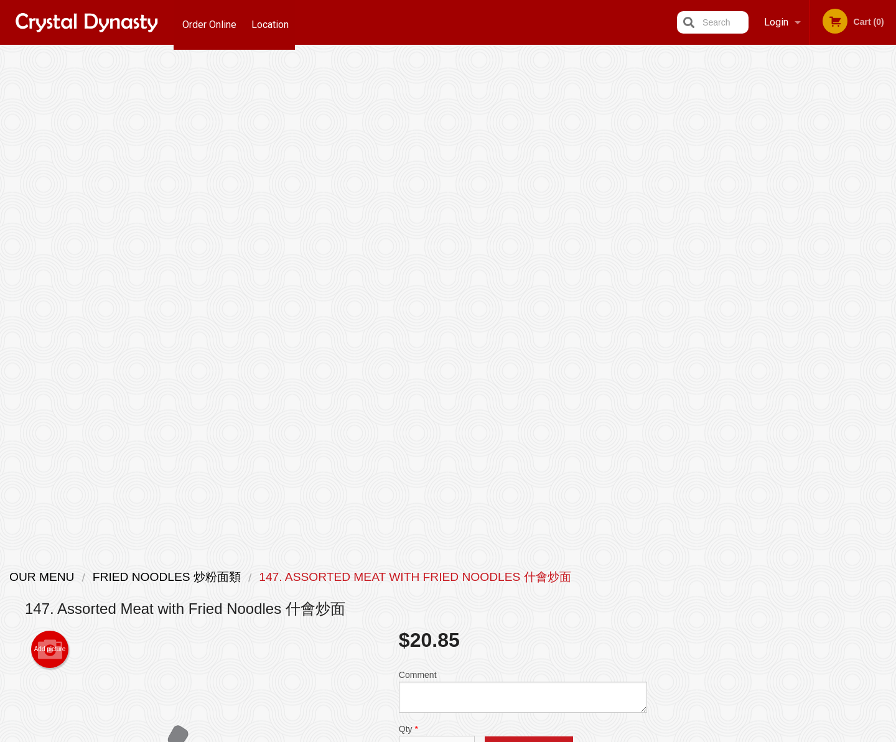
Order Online (209, 22)
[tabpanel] (784, 263)
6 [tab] (831, 344)
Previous (682, 263)
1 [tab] (738, 344)
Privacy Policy (401, 734)
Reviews (524, 591)
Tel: (650, 606)
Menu (416, 576)
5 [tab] (812, 344)
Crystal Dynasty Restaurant (229, 560)
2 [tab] (756, 344)
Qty (437, 247)
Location (273, 22)
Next (886, 263)
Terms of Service (469, 734)
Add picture (50, 155)
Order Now (784, 73)
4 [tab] (794, 344)
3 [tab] (775, 344)
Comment (523, 197)
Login (776, 22)
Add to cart (529, 258)
